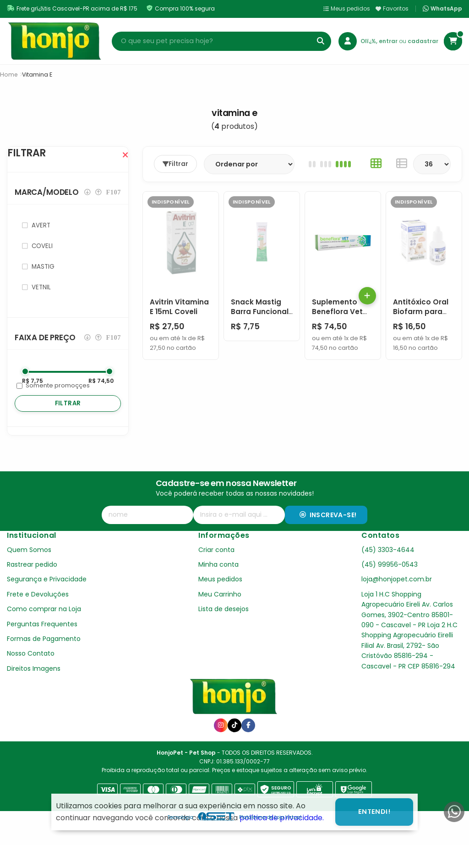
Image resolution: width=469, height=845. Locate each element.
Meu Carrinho (219, 612)
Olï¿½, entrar (379, 41)
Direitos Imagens (33, 686)
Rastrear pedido (32, 582)
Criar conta (216, 568)
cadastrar (423, 41)
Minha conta (218, 582)
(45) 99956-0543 (389, 582)
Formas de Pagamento (44, 657)
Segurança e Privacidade (47, 597)
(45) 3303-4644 (387, 568)
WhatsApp (442, 8)
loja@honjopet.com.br (396, 597)
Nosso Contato (31, 671)
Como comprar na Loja (44, 627)
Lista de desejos (223, 627)
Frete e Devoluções (38, 612)
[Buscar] (320, 41)
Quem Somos (29, 568)
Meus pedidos (346, 8)
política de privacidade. (282, 817)
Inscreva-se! (328, 533)
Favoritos (392, 8)
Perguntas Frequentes (42, 642)
